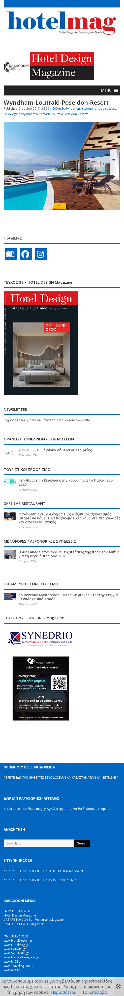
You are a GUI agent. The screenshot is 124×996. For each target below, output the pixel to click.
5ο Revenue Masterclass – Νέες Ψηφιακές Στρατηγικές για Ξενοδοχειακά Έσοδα (68, 597)
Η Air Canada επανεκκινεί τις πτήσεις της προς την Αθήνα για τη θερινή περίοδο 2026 (69, 554)
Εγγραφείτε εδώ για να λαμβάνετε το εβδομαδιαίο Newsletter (47, 420)
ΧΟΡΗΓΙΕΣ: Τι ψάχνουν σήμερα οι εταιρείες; (56, 450)
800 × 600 (51, 108)
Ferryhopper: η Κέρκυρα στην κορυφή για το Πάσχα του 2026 (66, 482)
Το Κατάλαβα (94, 992)
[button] (106, 90)
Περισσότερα (63, 992)
